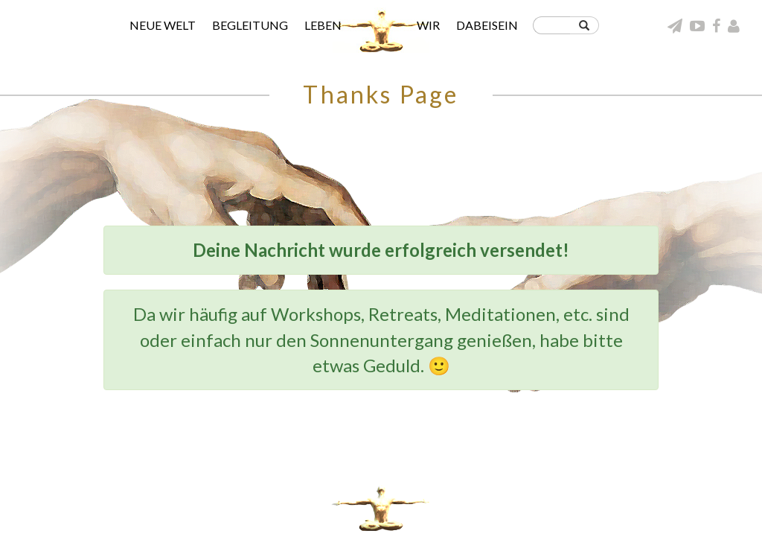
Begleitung (250, 25)
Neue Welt (162, 25)
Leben (323, 25)
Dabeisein (487, 25)
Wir (428, 25)
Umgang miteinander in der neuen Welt (604, 510)
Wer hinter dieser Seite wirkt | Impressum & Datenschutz (569, 523)
